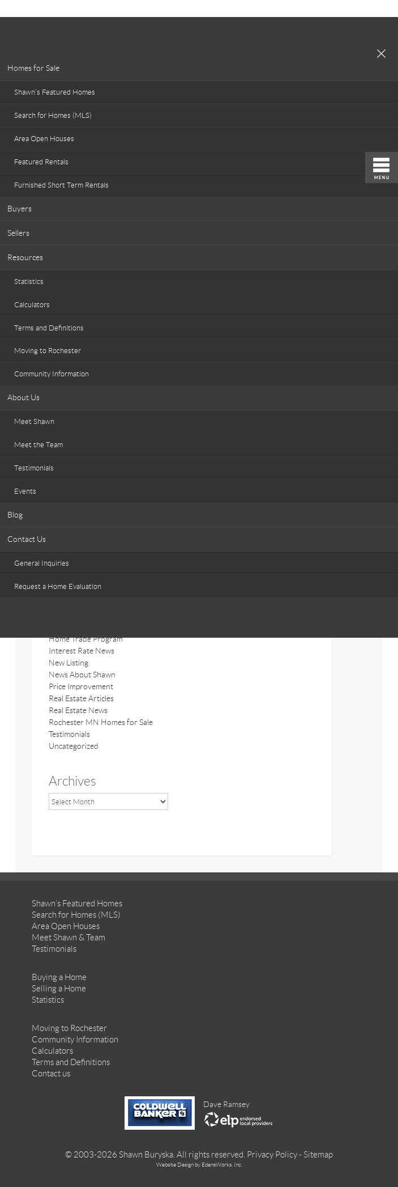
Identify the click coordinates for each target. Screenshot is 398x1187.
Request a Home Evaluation (57, 586)
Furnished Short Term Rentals (61, 185)
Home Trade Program (86, 638)
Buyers (19, 208)
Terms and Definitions (49, 328)
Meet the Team (38, 444)
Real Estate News (78, 710)
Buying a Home (59, 977)
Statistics (29, 281)
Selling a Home (59, 988)
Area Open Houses (44, 138)
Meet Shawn (34, 421)
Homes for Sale (33, 68)
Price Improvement (81, 686)
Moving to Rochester (47, 350)
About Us (23, 397)
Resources (25, 257)
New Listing (68, 662)
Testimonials (34, 468)
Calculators (32, 304)
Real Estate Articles (81, 698)
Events (25, 491)
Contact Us (26, 539)
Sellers (18, 233)
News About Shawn (82, 674)
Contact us (51, 1073)
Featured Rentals (41, 162)
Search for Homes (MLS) (53, 115)
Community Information (51, 374)
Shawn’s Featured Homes (54, 92)
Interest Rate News (81, 650)
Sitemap (318, 1154)
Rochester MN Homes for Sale (101, 722)
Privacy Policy (272, 1154)
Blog (15, 514)
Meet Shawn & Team (68, 937)
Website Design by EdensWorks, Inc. (199, 1164)
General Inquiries (41, 563)
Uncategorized (74, 746)
